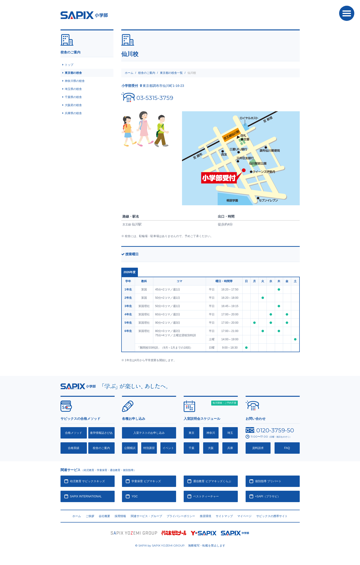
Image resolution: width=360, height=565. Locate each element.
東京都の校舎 (73, 73)
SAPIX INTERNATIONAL (86, 496)
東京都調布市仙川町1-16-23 (163, 86)
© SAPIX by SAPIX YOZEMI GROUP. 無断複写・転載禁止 (180, 545)
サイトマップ (224, 516)
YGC (134, 496)
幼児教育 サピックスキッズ (87, 481)
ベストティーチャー (206, 496)
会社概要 (104, 516)
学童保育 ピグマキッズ (146, 481)
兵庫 (230, 448)
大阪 (211, 448)
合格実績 (73, 448)
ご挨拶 (90, 516)
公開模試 (130, 448)
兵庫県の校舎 (73, 113)
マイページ (244, 516)
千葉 (191, 448)
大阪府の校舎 (73, 105)
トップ (69, 64)
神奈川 (210, 432)
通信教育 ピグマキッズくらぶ (212, 481)
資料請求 (258, 448)
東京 (191, 432)
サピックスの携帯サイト (272, 516)
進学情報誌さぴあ (101, 432)
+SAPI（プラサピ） (267, 496)
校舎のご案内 (146, 73)
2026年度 (130, 272)
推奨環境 (205, 516)
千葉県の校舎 (73, 97)
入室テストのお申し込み (149, 432)
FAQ (287, 448)
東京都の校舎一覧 (171, 73)
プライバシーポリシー (181, 516)
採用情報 (120, 516)
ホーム (129, 73)
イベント (168, 448)
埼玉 (230, 432)
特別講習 (149, 448)
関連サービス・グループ (146, 516)
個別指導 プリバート (268, 481)
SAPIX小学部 (84, 15)
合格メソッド (73, 432)
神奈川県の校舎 (75, 81)
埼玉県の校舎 (73, 89)
